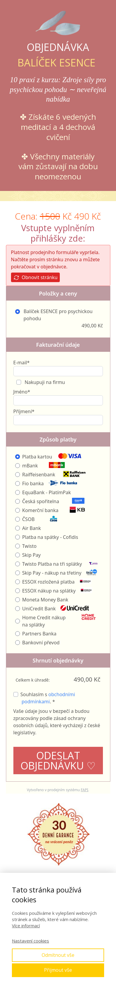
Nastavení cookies (30, 941)
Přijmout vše (58, 970)
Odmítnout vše (58, 955)
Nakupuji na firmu (44, 382)
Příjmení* (24, 411)
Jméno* (21, 391)
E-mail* (21, 362)
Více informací (26, 926)
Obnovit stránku (35, 277)
